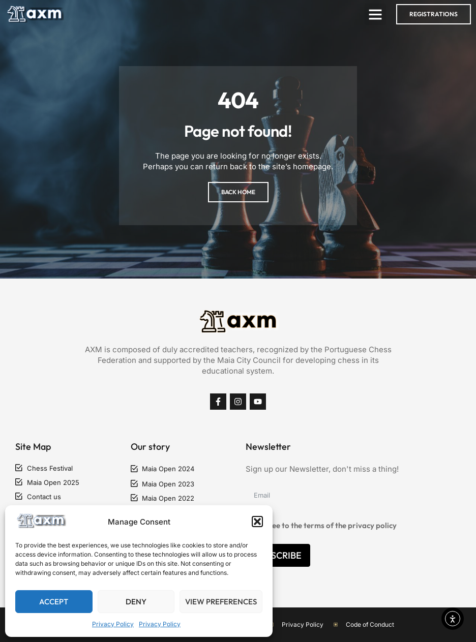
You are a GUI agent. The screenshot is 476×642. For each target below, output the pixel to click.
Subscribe (278, 555)
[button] (257, 521)
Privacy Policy (113, 624)
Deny (136, 601)
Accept (53, 601)
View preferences (221, 601)
